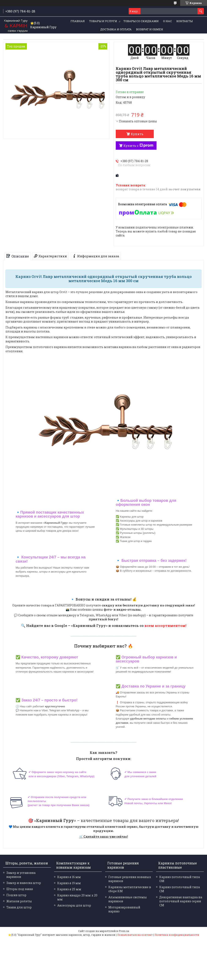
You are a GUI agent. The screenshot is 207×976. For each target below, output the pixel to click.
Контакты (184, 21)
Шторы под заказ (19, 889)
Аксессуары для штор (74, 905)
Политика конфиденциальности (177, 934)
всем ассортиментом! (165, 625)
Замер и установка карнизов (20, 875)
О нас (167, 21)
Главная (78, 21)
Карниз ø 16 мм (69, 877)
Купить (137, 134)
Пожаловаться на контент (135, 934)
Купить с (138, 145)
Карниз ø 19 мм (69, 883)
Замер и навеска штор (23, 883)
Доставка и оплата (116, 29)
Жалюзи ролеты (19, 901)
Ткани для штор (19, 907)
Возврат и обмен (149, 29)
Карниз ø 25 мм (69, 889)
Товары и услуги (103, 21)
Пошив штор (16, 895)
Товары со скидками (141, 21)
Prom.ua (124, 931)
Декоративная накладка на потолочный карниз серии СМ (180, 901)
